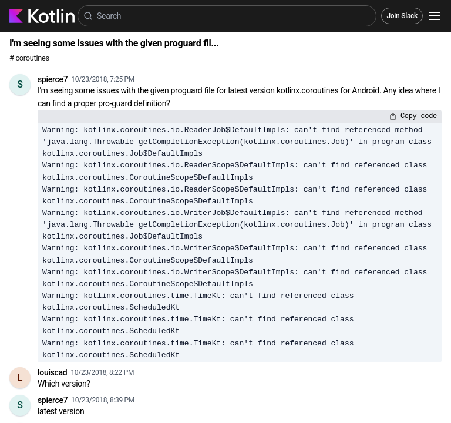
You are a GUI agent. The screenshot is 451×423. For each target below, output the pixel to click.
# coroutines (29, 57)
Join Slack (402, 16)
